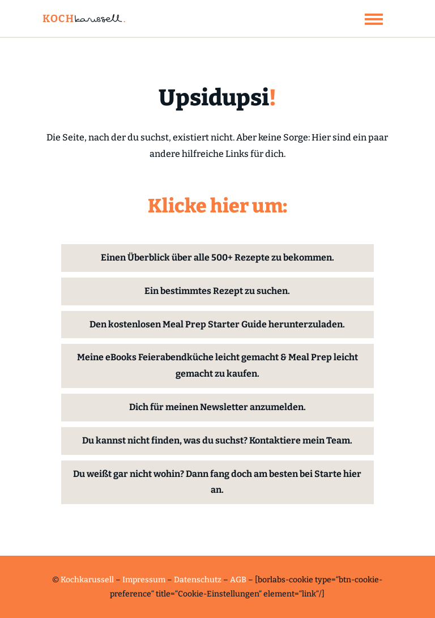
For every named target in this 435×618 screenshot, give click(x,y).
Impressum (143, 580)
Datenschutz (197, 580)
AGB (238, 580)
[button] (374, 18)
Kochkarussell (87, 580)
